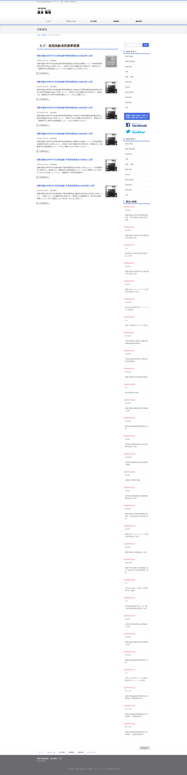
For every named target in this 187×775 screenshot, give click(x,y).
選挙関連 (128, 97)
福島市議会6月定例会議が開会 (136, 377)
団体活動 (128, 82)
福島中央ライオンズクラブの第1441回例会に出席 (136, 290)
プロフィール (51, 752)
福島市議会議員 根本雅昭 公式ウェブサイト (91, 769)
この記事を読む (43, 73)
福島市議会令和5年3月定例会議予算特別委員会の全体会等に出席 (64, 108)
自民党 (127, 87)
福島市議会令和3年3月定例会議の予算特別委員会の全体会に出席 (64, 160)
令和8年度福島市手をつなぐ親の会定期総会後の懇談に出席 (136, 607)
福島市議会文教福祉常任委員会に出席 (136, 409)
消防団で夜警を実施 (132, 480)
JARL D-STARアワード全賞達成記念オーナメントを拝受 (136, 679)
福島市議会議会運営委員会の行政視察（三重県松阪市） (136, 715)
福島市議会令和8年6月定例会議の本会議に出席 (137, 236)
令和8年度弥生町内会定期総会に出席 (136, 625)
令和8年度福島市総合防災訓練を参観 (136, 463)
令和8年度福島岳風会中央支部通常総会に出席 (136, 445)
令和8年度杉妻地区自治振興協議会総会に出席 (136, 497)
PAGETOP (144, 748)
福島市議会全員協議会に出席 (136, 552)
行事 (126, 72)
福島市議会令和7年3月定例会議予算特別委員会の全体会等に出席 (64, 56)
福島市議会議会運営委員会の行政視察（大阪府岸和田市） (136, 733)
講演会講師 (129, 92)
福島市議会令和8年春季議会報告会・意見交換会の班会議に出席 (136, 516)
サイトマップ (91, 752)
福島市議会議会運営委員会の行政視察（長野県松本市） (136, 697)
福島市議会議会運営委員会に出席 (136, 427)
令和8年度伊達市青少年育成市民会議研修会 (136, 360)
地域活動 (128, 67)
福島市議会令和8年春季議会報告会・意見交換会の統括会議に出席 (136, 217)
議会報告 (81, 752)
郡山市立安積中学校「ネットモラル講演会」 (136, 308)
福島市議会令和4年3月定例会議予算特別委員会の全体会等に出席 (64, 134)
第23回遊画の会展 (132, 393)
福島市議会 (53, 60)
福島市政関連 (130, 61)
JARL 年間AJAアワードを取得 (136, 325)
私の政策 (62, 752)
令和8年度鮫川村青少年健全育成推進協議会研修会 (136, 342)
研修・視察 (129, 77)
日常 (126, 107)
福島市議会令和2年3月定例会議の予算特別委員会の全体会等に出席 (65, 186)
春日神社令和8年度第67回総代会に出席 (136, 254)
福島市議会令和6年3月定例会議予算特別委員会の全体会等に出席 (64, 82)
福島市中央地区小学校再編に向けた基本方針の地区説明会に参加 (136, 570)
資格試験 (128, 102)
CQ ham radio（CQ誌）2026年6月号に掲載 (136, 589)
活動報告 (71, 752)
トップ (41, 752)
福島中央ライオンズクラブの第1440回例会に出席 (136, 535)
